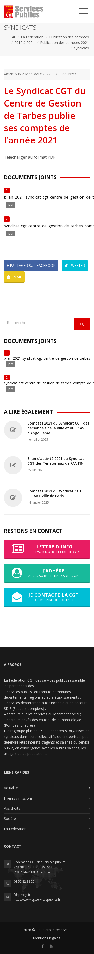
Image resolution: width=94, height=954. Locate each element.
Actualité (11, 787)
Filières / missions (18, 798)
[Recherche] (39, 322)
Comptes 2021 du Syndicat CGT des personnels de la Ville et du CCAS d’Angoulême (58, 428)
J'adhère (47, 573)
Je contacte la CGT (47, 597)
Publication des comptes (69, 37)
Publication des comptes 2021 (64, 42)
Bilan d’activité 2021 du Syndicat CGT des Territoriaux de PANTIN (55, 461)
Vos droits (12, 808)
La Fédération (32, 37)
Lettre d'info (47, 549)
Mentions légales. (47, 938)
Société (10, 818)
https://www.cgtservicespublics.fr (37, 899)
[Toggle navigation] (83, 11)
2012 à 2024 (24, 42)
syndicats (81, 48)
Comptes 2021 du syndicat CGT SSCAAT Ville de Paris (54, 493)
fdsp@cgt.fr (22, 895)
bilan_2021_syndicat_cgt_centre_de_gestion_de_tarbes (47, 358)
